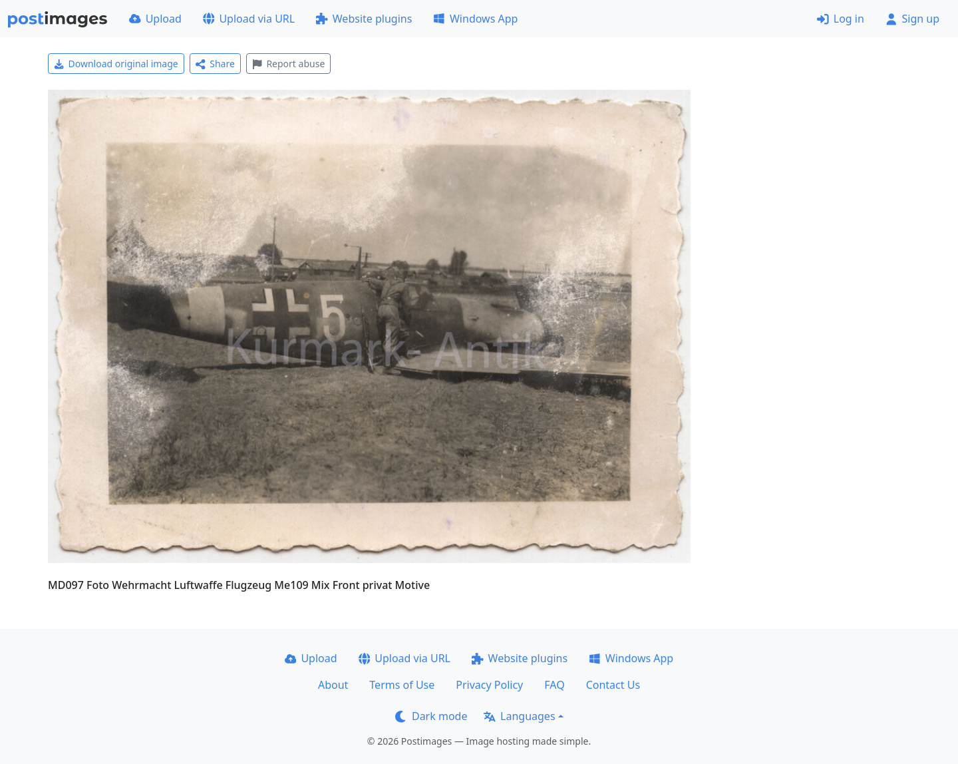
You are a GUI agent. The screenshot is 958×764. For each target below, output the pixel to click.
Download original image (116, 63)
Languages (519, 716)
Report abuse (288, 63)
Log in (840, 18)
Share (215, 63)
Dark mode (431, 716)
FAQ (554, 684)
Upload (155, 18)
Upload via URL (249, 18)
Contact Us (613, 684)
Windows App (475, 18)
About (333, 684)
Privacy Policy (489, 684)
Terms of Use (401, 684)
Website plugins (364, 18)
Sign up (912, 18)
